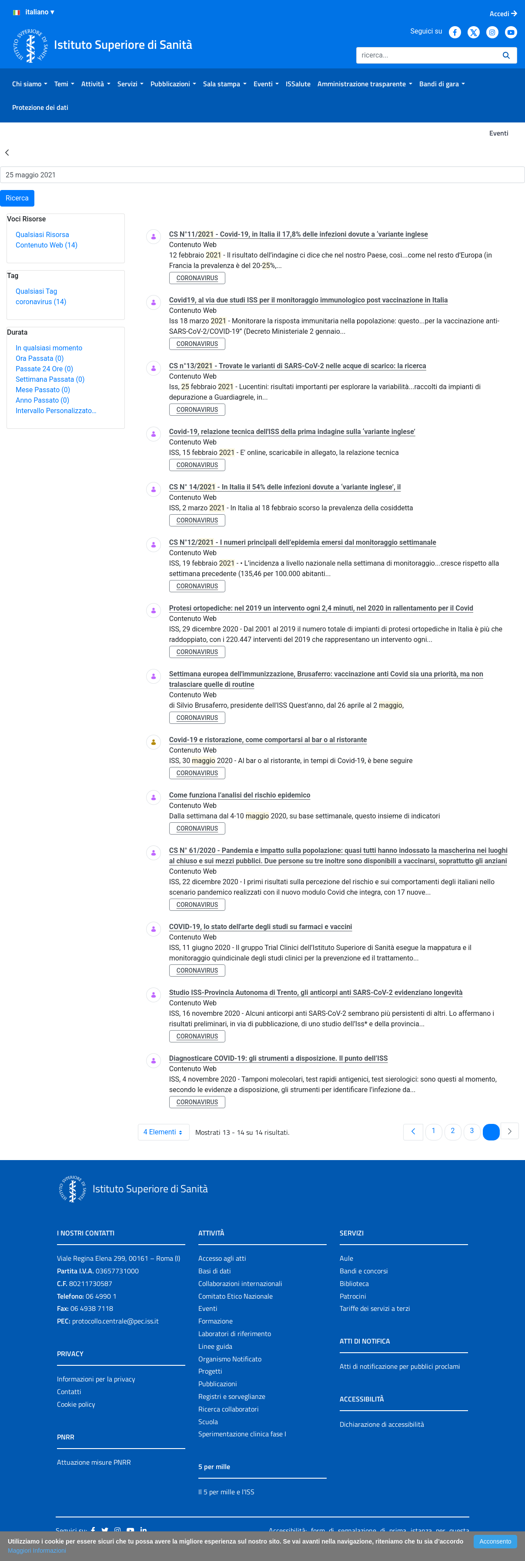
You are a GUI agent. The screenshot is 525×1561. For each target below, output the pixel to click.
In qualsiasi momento (49, 348)
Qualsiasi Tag (36, 291)
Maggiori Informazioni (37, 1550)
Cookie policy (76, 1404)
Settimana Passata (50, 379)
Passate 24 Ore (44, 369)
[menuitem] (30, 83)
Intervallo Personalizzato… (56, 411)
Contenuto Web (46, 245)
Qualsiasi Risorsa (42, 235)
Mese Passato (43, 390)
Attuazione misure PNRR (94, 1462)
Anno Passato (42, 400)
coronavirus (41, 302)
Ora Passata (40, 358)
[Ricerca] (426, 55)
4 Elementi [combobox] (166, 1132)
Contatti (69, 1391)
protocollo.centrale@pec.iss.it (115, 1321)
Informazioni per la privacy (96, 1379)
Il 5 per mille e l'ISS (226, 1491)
